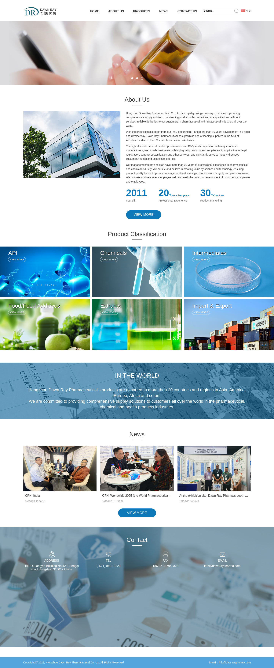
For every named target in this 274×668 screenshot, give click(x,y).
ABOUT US (116, 11)
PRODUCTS (141, 11)
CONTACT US (187, 11)
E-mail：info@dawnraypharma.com (230, 662)
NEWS (163, 11)
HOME (94, 11)
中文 (248, 10)
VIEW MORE (144, 215)
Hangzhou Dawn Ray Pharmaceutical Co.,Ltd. (73, 662)
